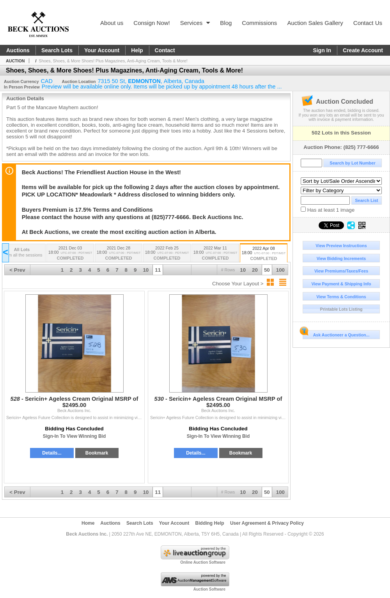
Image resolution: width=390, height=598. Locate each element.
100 (280, 270)
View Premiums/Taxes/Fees (341, 271)
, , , (151, 81)
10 (243, 270)
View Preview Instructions (341, 245)
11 (158, 270)
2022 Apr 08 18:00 (263, 254)
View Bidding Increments (341, 258)
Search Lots (57, 50)
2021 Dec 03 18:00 (70, 254)
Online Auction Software (202, 562)
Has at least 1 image (328, 210)
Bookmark (96, 453)
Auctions (18, 50)
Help (137, 50)
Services (195, 23)
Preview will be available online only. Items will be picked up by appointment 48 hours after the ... (162, 86)
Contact (165, 50)
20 (255, 270)
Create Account (363, 50)
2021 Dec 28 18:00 (118, 254)
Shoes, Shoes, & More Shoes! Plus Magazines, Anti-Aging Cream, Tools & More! (113, 60)
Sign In (322, 50)
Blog (226, 22)
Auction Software (209, 589)
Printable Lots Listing (341, 309)
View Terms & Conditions (341, 296)
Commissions (259, 22)
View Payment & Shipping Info (341, 283)
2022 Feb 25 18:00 (167, 254)
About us (111, 22)
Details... (51, 453)
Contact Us (367, 22)
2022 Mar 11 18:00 (215, 254)
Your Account (101, 50)
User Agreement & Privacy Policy (267, 523)
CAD (46, 81)
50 (267, 270)
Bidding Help (209, 523)
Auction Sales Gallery (315, 22)
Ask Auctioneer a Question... (336, 333)
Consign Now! (151, 22)
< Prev (17, 270)
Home (88, 523)
